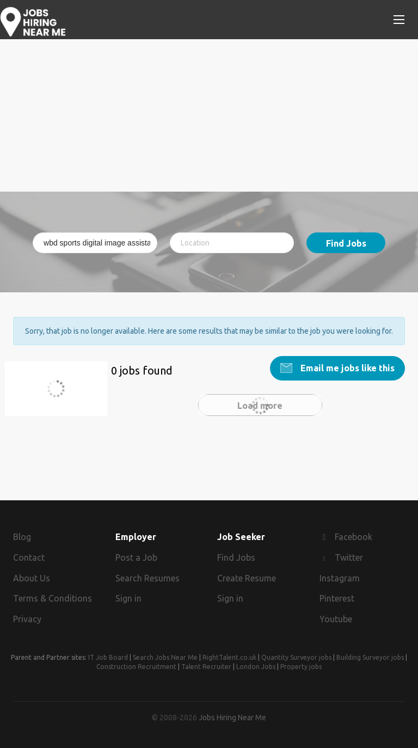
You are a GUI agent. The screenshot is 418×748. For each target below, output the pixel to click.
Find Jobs (346, 243)
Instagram (339, 578)
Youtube (335, 619)
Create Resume (246, 578)
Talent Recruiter (206, 666)
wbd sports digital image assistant (62, 394)
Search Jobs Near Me (165, 657)
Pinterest (336, 598)
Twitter (349, 557)
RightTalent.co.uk (229, 657)
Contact (29, 557)
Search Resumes (147, 578)
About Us (31, 578)
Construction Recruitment (136, 666)
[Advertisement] (209, 115)
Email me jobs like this (346, 368)
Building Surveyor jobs (370, 657)
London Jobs (255, 666)
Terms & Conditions (52, 598)
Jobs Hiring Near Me (232, 717)
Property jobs (301, 666)
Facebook (353, 537)
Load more (259, 405)
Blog (22, 537)
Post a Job (136, 557)
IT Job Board (108, 657)
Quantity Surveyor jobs (296, 657)
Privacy (27, 619)
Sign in (128, 598)
